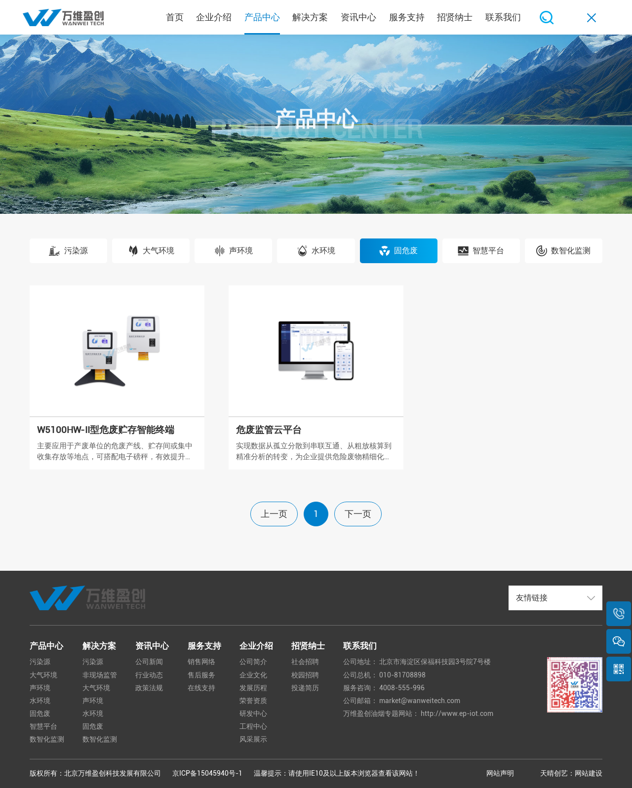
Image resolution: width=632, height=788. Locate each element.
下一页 (358, 514)
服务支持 (204, 646)
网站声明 (500, 773)
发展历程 (253, 688)
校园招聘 (305, 675)
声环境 (40, 688)
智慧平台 (43, 726)
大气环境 (43, 675)
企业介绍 (256, 646)
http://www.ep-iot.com (457, 713)
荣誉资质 (253, 701)
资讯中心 (152, 646)
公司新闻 (149, 662)
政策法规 (149, 688)
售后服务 (201, 675)
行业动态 (149, 675)
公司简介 (253, 662)
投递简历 (305, 688)
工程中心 (253, 726)
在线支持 (201, 688)
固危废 (40, 713)
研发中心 (253, 713)
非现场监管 (99, 675)
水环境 (40, 701)
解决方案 (99, 646)
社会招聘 (305, 662)
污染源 (40, 662)
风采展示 (253, 739)
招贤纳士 (308, 646)
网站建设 (588, 773)
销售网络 (201, 662)
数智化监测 (47, 739)
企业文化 (253, 675)
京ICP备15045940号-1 (207, 773)
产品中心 (46, 646)
